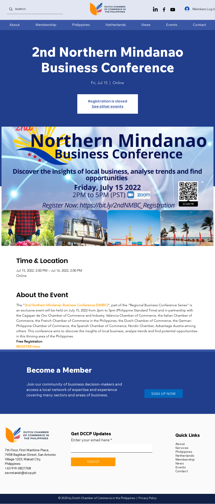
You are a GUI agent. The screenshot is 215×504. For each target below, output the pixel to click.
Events (180, 467)
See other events (107, 106)
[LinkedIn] (155, 10)
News (179, 463)
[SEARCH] (34, 9)
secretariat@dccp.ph (20, 473)
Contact (181, 471)
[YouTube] (173, 10)
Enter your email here (90, 440)
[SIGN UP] (93, 462)
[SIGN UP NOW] (163, 393)
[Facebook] (164, 10)
